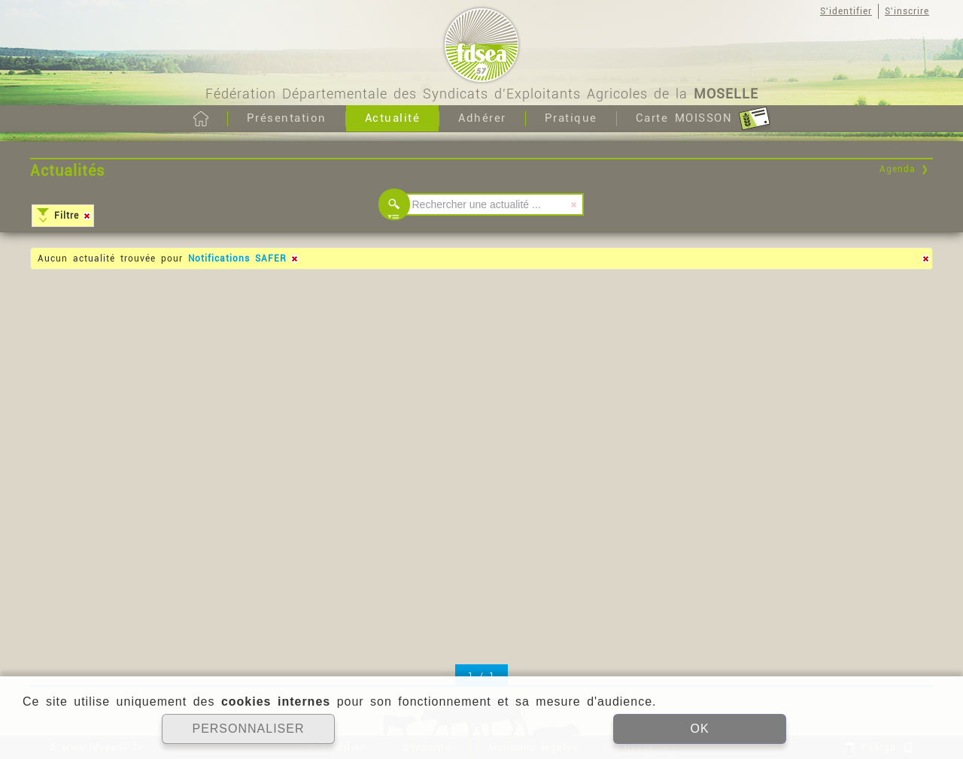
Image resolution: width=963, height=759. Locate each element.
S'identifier (846, 11)
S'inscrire (907, 11)
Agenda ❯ (904, 169)
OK (699, 728)
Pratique (571, 118)
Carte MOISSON (703, 119)
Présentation (287, 118)
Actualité (393, 118)
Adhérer (482, 118)
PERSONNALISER (248, 728)
